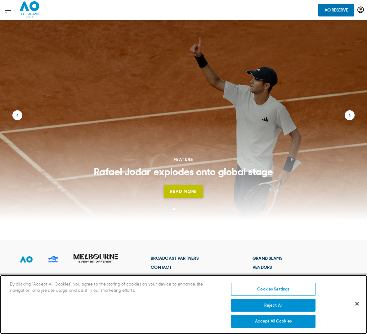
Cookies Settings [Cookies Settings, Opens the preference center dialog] (273, 289)
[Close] (357, 304)
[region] (183, 304)
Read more (183, 191)
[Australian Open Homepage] (29, 10)
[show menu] (7, 10)
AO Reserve (336, 10)
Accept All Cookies (273, 321)
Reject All (273, 305)
